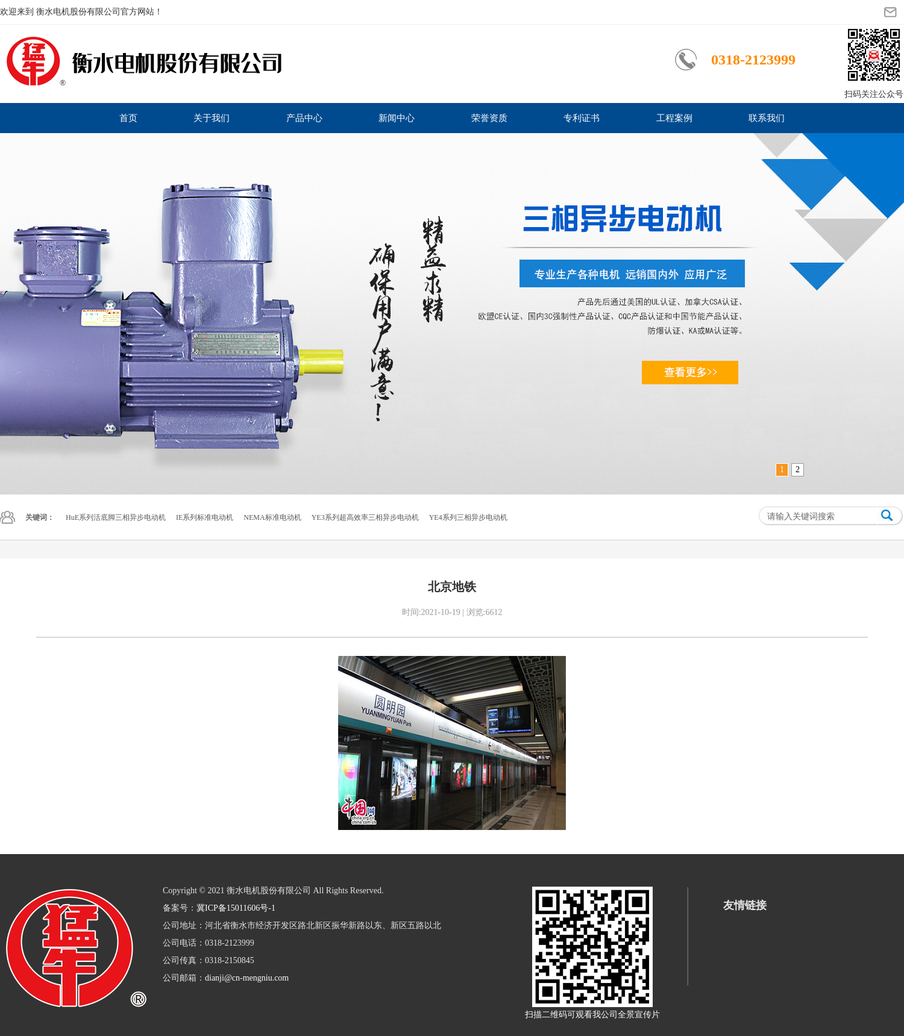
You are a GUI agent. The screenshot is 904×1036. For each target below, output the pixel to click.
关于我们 (211, 118)
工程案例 (674, 118)
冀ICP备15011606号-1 (235, 908)
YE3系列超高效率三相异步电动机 (365, 517)
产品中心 (304, 118)
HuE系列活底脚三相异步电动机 (116, 517)
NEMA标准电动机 (272, 517)
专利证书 (581, 118)
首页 (128, 118)
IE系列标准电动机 (204, 517)
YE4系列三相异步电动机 (468, 517)
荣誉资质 (489, 118)
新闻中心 (396, 118)
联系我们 (767, 118)
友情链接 (745, 905)
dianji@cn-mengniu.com (247, 977)
